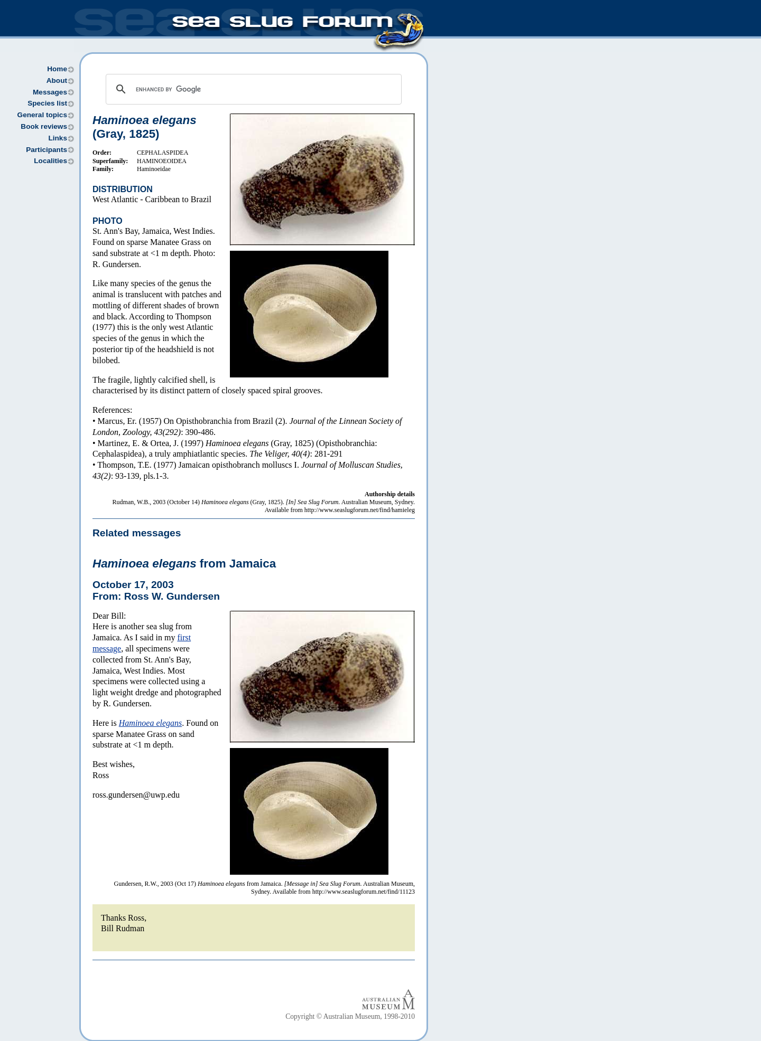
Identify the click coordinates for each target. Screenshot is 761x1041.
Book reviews (44, 126)
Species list (47, 103)
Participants (46, 150)
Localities (50, 161)
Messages (50, 92)
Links (57, 138)
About (57, 80)
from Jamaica (184, 563)
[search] (252, 89)
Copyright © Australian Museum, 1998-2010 (350, 1016)
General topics (42, 115)
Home (57, 69)
